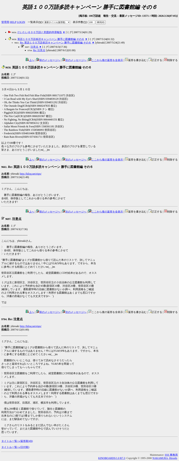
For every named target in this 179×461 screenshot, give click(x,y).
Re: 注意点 (39, 50)
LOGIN (21, 22)
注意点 (34, 46)
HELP (13, 22)
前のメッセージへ (48, 60)
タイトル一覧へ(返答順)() (17, 441)
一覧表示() (35, 22)
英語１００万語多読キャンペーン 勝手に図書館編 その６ (50, 39)
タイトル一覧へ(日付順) (15, 447)
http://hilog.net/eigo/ (30, 173)
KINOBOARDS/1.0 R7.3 (111, 458)
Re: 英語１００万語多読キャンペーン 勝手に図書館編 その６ (55, 42)
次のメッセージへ (74, 60)
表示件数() (80, 22)
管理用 (5, 22)
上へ (30, 60)
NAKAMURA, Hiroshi (164, 458)
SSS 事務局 (171, 454)
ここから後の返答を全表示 (105, 60)
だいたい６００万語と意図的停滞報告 (39, 32)
